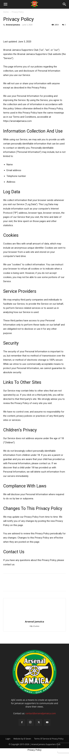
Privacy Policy (34, 750)
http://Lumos (34, 626)
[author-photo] (34, 617)
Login (8, 738)
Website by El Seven (22, 738)
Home (6, 12)
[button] (5, 4)
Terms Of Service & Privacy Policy (48, 738)
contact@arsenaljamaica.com (40, 713)
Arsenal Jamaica (13, 24)
